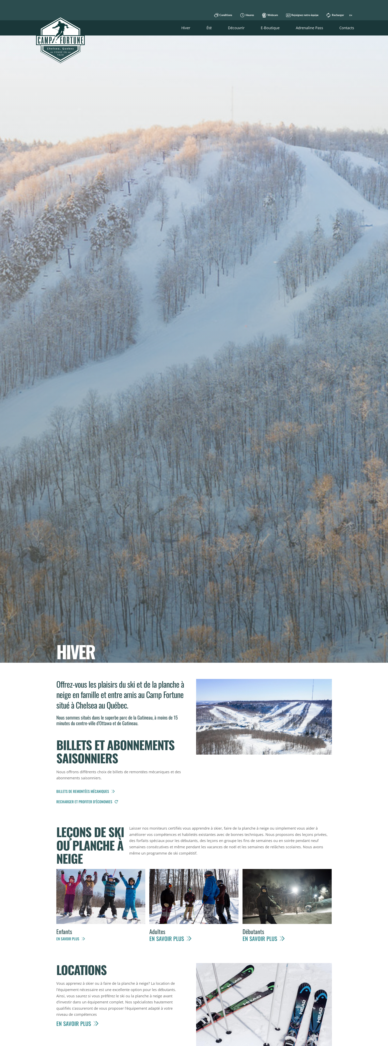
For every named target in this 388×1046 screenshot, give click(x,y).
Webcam (269, 15)
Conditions (222, 15)
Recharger (334, 15)
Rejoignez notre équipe (301, 15)
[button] (185, 28)
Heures (246, 15)
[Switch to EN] (350, 15)
